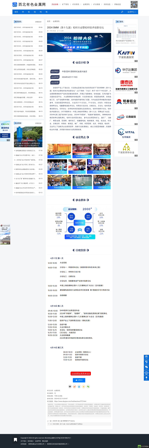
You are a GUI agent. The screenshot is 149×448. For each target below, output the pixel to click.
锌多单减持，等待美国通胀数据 (27, 111)
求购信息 (117, 4)
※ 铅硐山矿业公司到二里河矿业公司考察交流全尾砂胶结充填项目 (25, 164)
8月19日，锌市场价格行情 (25, 88)
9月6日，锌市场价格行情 (25, 27)
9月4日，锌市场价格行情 (25, 37)
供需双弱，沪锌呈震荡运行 (25, 102)
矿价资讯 (76, 4)
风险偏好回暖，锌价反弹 (24, 97)
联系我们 (31, 441)
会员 (132, 12)
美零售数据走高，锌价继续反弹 (27, 93)
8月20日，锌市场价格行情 (25, 74)
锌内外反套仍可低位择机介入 (26, 83)
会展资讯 (86, 4)
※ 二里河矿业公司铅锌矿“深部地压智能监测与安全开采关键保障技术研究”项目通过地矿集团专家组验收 (25, 160)
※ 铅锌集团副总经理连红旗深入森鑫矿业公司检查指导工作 (25, 192)
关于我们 (23, 441)
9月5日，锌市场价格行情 (25, 32)
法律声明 (38, 441)
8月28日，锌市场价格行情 (25, 55)
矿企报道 (96, 4)
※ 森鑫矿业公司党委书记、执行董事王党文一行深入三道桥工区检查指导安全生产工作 (25, 155)
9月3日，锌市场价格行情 (25, 41)
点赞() (79, 380)
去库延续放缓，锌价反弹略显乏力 (27, 69)
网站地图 (45, 441)
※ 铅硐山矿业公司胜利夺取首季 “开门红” (25, 174)
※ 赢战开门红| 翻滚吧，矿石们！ (24, 183)
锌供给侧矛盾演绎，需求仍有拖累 (27, 79)
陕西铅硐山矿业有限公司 (36, 444)
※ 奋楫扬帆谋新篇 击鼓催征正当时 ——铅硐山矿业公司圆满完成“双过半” (25, 150)
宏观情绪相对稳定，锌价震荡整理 (27, 116)
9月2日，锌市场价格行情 (25, 46)
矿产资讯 (65, 4)
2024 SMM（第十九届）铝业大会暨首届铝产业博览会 (67, 424)
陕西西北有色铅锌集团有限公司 (57, 444)
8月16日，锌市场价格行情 (25, 107)
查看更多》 (38, 22)
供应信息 (107, 4)
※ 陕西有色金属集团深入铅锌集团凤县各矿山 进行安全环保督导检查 (25, 169)
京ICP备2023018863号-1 (63, 438)
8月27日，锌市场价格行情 (25, 60)
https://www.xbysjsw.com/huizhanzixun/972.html (70, 401)
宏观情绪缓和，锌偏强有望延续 (27, 65)
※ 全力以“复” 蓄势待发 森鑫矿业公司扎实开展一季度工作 (25, 178)
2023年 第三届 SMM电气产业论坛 (64, 421)
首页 (16, 12)
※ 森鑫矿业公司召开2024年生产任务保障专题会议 (25, 188)
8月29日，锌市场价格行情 (25, 51)
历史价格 (55, 4)
